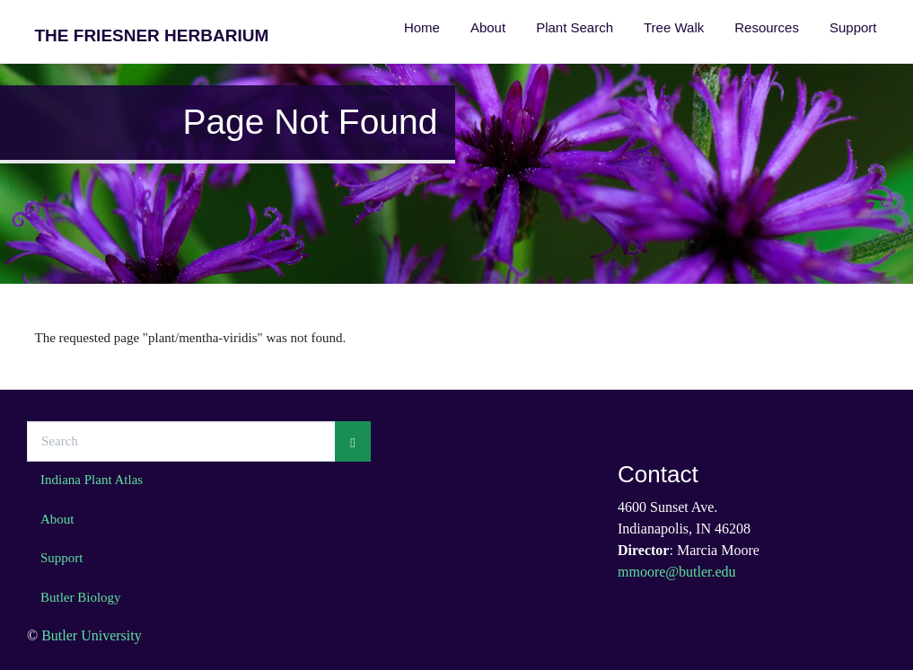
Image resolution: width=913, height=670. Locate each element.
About (487, 27)
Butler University (91, 635)
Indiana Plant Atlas (91, 479)
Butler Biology (80, 597)
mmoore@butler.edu (677, 571)
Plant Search (574, 27)
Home (422, 27)
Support (853, 27)
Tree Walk (674, 27)
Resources (766, 27)
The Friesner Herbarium (152, 35)
